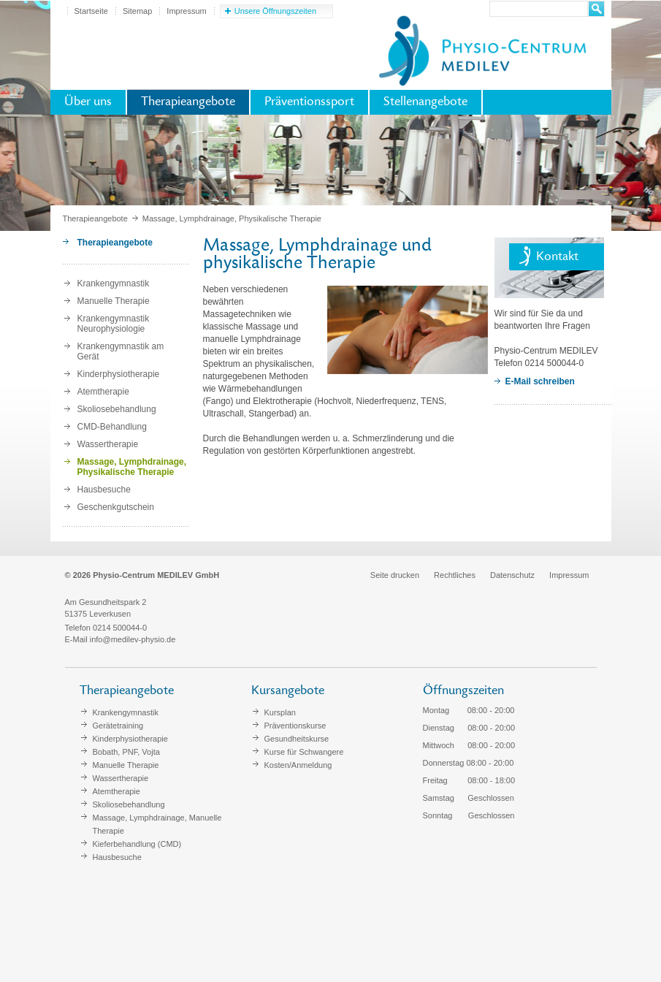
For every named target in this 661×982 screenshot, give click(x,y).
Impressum (186, 11)
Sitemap (137, 11)
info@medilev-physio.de (133, 639)
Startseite (91, 11)
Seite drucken (394, 575)
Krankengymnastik (113, 283)
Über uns (88, 102)
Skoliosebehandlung (116, 409)
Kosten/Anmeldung (298, 765)
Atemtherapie (103, 392)
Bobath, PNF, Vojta (126, 751)
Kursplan (280, 712)
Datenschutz (512, 575)
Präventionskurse (295, 725)
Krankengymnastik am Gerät (120, 351)
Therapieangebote (188, 102)
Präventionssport (309, 102)
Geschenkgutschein (115, 507)
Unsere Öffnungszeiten (275, 11)
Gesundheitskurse (296, 738)
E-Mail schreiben (540, 381)
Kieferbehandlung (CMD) (137, 844)
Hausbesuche (104, 489)
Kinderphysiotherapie (118, 374)
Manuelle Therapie (113, 301)
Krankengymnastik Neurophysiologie (113, 323)
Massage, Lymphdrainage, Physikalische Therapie (132, 467)
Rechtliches (454, 575)
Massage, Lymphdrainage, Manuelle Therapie (157, 824)
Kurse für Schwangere (304, 751)
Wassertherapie (108, 444)
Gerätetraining (118, 725)
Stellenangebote (425, 102)
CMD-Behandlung (112, 427)
